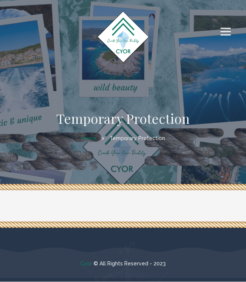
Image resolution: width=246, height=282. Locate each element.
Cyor (86, 263)
